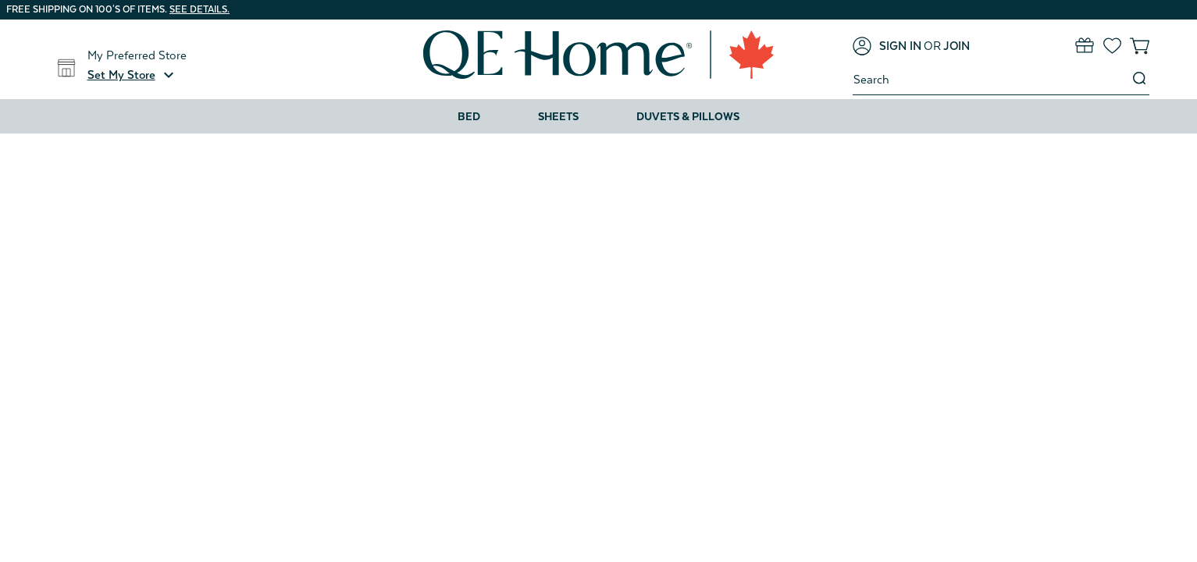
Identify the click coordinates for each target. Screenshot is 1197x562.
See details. (199, 9)
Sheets (558, 116)
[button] (132, 75)
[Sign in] (887, 46)
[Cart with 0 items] (1139, 45)
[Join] (956, 46)
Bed (469, 116)
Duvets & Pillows (687, 116)
